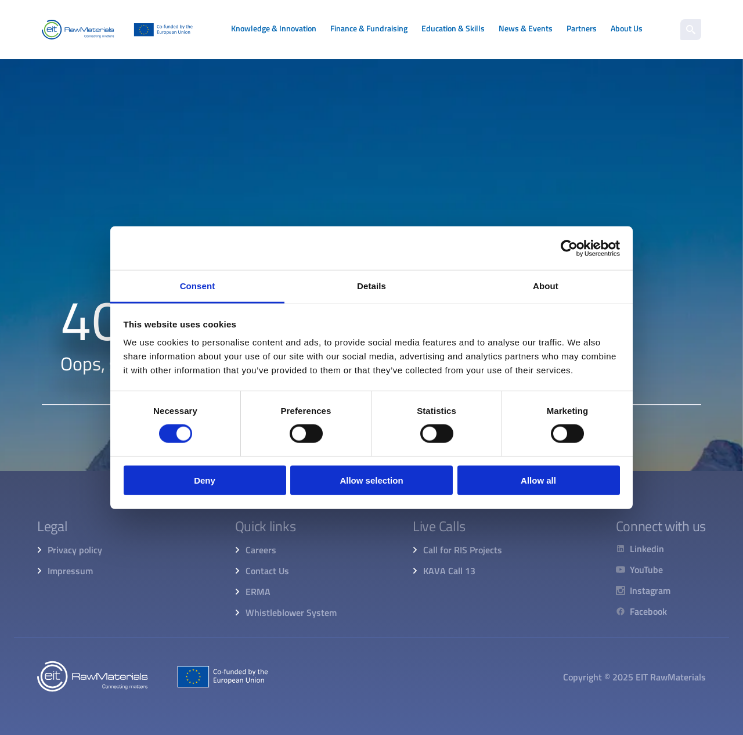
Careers (261, 550)
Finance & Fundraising (368, 28)
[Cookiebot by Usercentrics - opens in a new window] (569, 248)
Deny (204, 480)
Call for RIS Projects (462, 550)
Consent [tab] (197, 286)
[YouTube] (643, 569)
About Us (627, 28)
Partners (582, 28)
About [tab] (545, 286)
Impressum (70, 571)
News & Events (526, 28)
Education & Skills (453, 28)
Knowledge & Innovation (273, 28)
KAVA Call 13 (449, 571)
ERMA (258, 591)
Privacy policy (75, 550)
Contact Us (267, 571)
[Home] (117, 29)
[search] (690, 29)
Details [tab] (371, 286)
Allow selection (371, 480)
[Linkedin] (643, 548)
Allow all (538, 480)
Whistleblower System (291, 612)
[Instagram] (643, 590)
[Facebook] (643, 611)
